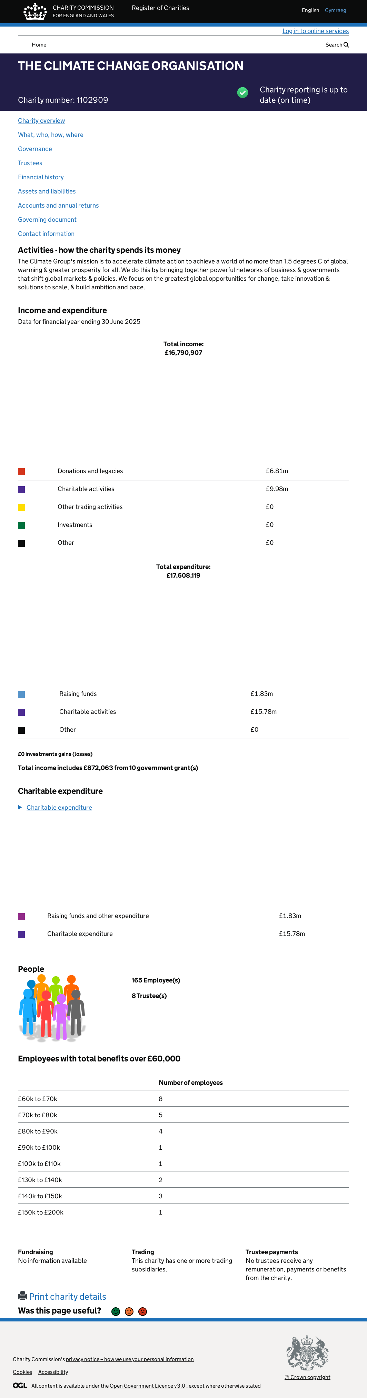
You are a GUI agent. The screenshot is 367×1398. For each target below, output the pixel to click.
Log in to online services (315, 31)
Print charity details (62, 1296)
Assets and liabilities (47, 191)
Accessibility (53, 1372)
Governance (35, 149)
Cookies (22, 1372)
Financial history (41, 177)
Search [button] (337, 44)
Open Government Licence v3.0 (147, 1385)
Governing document (47, 219)
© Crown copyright (307, 1377)
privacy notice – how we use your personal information (130, 1359)
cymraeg (335, 10)
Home (39, 44)
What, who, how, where (50, 135)
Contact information (46, 234)
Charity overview (41, 120)
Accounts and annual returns (58, 205)
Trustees (30, 163)
